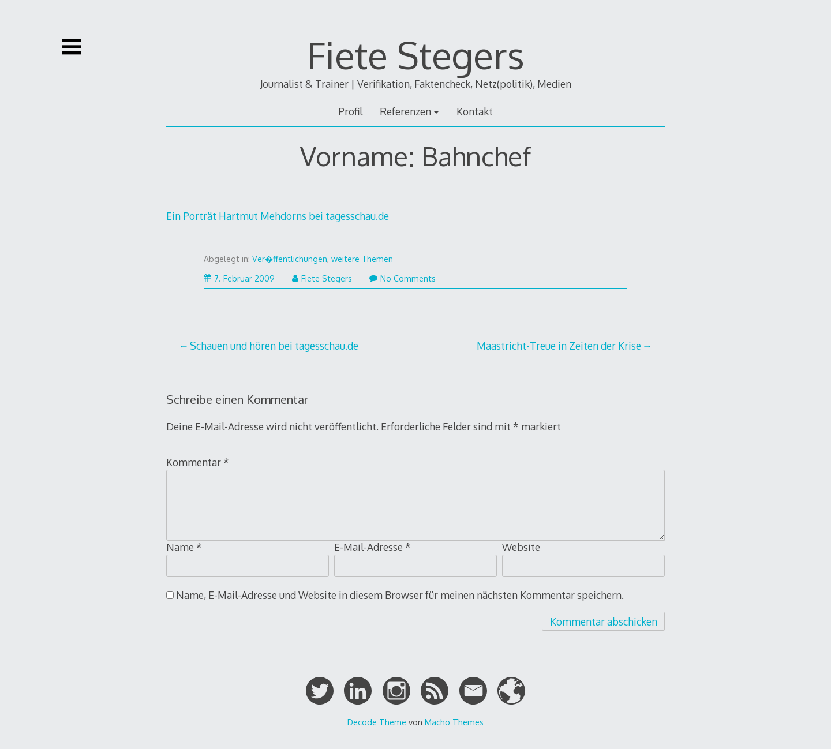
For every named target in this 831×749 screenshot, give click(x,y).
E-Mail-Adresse (372, 547)
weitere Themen (362, 259)
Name (184, 547)
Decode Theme (376, 722)
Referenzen (405, 111)
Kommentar (197, 462)
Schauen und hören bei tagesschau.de (274, 345)
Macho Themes (454, 722)
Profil (350, 111)
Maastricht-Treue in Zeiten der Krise (559, 345)
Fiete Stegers (416, 54)
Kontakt (474, 111)
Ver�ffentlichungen (289, 259)
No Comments (402, 278)
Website (521, 547)
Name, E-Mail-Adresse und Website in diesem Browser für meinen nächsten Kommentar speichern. (400, 595)
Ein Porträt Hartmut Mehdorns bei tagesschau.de (277, 215)
